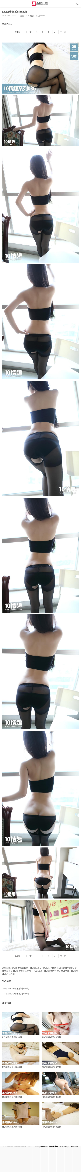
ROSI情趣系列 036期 (14, 11)
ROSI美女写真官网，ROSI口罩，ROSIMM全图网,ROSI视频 (41, 971)
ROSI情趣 (30, 16)
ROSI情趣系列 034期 (20, 1115)
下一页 (63, 32)
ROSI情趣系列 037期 (19, 994)
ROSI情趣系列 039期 (60, 1055)
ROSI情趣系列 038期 (20, 1055)
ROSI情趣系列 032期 (20, 1085)
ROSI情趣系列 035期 (19, 988)
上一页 (28, 32)
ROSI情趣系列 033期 (60, 1085)
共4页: (18, 32)
